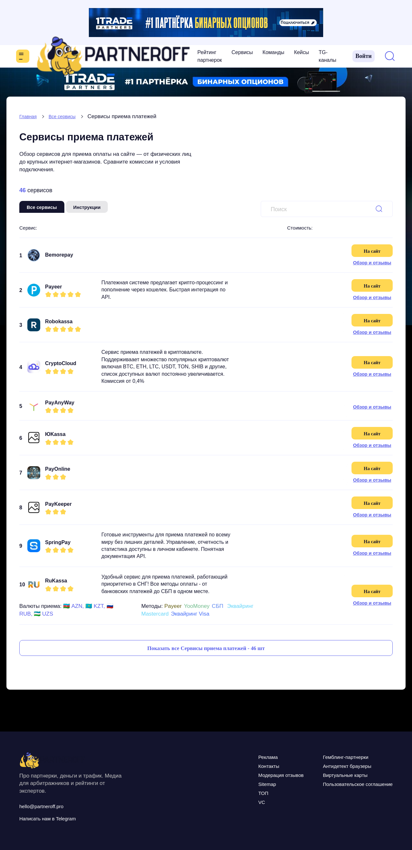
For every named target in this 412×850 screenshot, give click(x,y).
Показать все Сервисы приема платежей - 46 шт (206, 654)
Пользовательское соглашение (346, 783)
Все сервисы (68, 116)
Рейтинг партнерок (97, 56)
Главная (29, 116)
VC (224, 801)
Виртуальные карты (329, 774)
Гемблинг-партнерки (330, 756)
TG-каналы (230, 56)
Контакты (234, 765)
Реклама (233, 756)
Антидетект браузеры (332, 765)
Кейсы (199, 56)
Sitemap (232, 783)
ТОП (227, 792)
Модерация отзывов (250, 774)
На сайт (371, 250)
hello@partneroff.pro (48, 805)
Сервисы (140, 56)
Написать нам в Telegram (56, 818)
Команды (171, 56)
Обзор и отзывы (372, 262)
